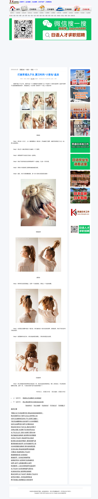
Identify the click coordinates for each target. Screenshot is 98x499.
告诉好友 (45, 405)
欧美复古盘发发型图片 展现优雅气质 (23, 441)
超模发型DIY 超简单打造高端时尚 (22, 460)
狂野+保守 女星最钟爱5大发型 (21, 463)
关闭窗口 (61, 405)
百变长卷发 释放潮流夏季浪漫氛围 (22, 449)
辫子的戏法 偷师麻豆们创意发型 (22, 480)
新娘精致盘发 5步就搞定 (19, 455)
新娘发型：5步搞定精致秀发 (20, 457)
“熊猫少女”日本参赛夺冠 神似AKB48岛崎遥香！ (27, 413)
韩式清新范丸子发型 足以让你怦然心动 (24, 416)
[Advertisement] (49, 54)
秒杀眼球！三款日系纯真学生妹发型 (23, 466)
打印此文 (53, 405)
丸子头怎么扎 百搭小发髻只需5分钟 (23, 432)
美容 (32, 69)
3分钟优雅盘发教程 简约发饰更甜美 (23, 446)
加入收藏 (37, 405)
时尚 (28, 69)
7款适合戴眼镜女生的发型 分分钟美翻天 (24, 421)
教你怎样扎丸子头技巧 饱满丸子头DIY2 (24, 474)
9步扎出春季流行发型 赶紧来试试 (22, 424)
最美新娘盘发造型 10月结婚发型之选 (23, 443)
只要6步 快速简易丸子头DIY (20, 452)
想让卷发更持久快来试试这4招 (33, 402)
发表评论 (28, 405)
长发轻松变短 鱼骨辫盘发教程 (21, 471)
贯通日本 (22, 69)
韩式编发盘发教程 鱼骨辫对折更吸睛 (23, 435)
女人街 (32, 78)
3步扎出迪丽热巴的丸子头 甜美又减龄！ (24, 419)
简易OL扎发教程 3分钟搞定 (32, 398)
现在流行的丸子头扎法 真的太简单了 (23, 427)
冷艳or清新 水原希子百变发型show (23, 430)
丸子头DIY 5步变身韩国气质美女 (22, 469)
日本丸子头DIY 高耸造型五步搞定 (22, 438)
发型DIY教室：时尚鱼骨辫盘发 (21, 477)
